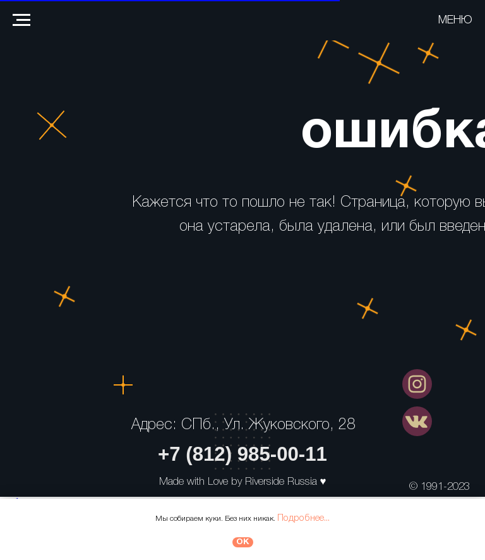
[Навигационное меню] (21, 20)
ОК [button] (242, 542)
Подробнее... (303, 518)
